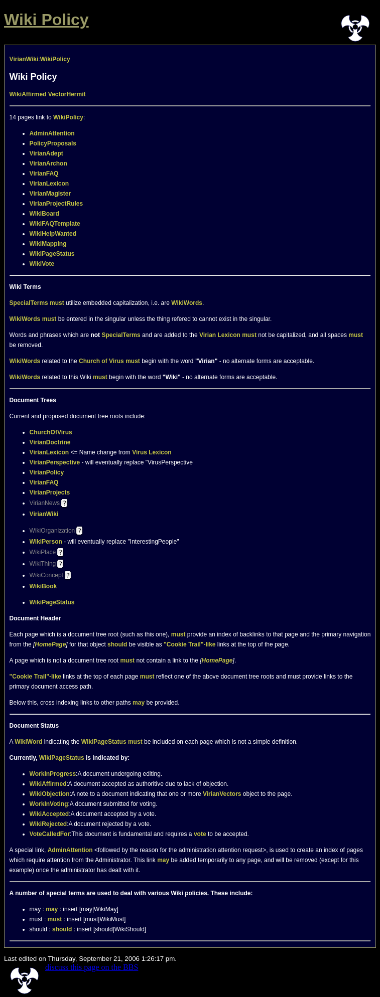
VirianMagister (50, 193)
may (139, 702)
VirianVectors (222, 793)
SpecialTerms (29, 302)
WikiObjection (50, 793)
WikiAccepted (49, 813)
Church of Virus (101, 361)
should (117, 644)
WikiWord (28, 741)
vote (200, 834)
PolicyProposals (53, 143)
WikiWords (186, 302)
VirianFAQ (44, 173)
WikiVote (42, 263)
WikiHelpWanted (53, 233)
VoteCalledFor (50, 834)
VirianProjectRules (56, 203)
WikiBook (43, 586)
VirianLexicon (49, 183)
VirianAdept (46, 153)
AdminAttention (52, 133)
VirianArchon (48, 163)
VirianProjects (50, 492)
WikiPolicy (55, 59)
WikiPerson (46, 541)
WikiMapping (48, 243)
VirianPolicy (47, 472)
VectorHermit (67, 94)
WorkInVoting (49, 803)
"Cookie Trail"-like (189, 644)
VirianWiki (24, 59)
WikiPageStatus (52, 253)
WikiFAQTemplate (55, 223)
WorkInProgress (53, 773)
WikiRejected (48, 823)
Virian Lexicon (219, 335)
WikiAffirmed (28, 94)
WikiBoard (44, 213)
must (57, 302)
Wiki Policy (46, 20)
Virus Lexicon (151, 452)
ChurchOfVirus (51, 432)
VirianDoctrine (50, 442)
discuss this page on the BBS (91, 967)
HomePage (50, 644)
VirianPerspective (55, 462)
